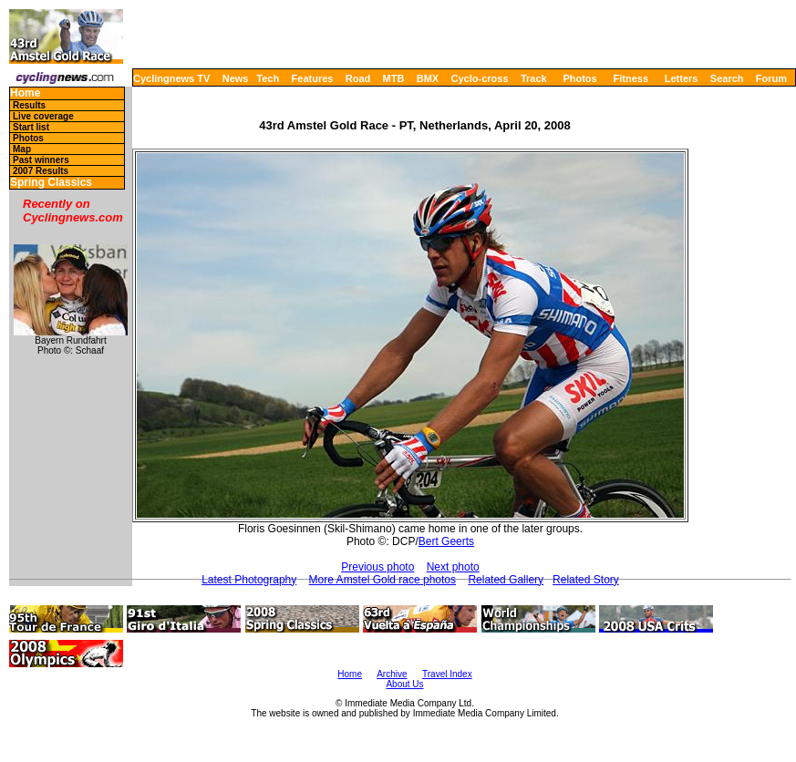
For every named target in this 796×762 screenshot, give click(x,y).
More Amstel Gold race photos (382, 579)
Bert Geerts (446, 541)
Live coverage (43, 116)
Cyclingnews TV (171, 78)
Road (358, 78)
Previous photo (377, 567)
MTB (394, 78)
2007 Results (40, 171)
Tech (267, 78)
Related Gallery (505, 579)
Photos (579, 78)
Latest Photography (249, 579)
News (235, 78)
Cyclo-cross (480, 78)
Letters (681, 78)
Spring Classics (51, 183)
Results (29, 105)
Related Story (586, 579)
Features (313, 78)
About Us (404, 684)
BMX (428, 78)
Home (25, 93)
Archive (392, 674)
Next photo (453, 567)
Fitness (630, 78)
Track (534, 78)
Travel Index (447, 674)
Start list (31, 127)
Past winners (41, 160)
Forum (771, 78)
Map (22, 149)
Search (727, 78)
